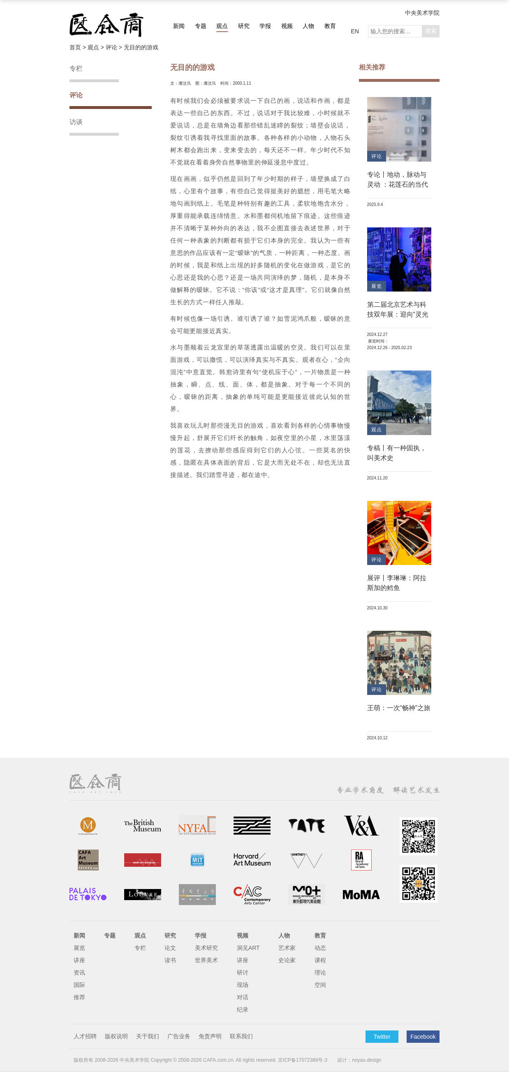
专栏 (76, 68)
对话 (242, 997)
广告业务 (178, 1036)
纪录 (242, 1009)
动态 (320, 948)
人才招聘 (85, 1036)
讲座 (79, 960)
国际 (79, 985)
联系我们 (241, 1036)
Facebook (422, 1036)
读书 (170, 960)
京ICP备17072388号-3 (302, 1060)
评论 (76, 95)
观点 (222, 26)
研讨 (242, 972)
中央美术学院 (422, 12)
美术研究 (206, 948)
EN (355, 31)
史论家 (287, 960)
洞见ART (248, 948)
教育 (330, 26)
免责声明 (210, 1036)
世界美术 (206, 960)
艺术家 (287, 948)
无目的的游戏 (141, 47)
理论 (320, 972)
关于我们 (147, 1036)
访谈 (76, 121)
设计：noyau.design (359, 1060)
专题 (200, 26)
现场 (242, 985)
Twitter (381, 1036)
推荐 (79, 997)
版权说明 (116, 1036)
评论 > (115, 47)
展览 (79, 948)
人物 (308, 26)
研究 (244, 26)
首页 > (78, 47)
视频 (287, 26)
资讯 (79, 972)
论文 (170, 948)
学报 (265, 26)
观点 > (97, 47)
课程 (320, 960)
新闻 (179, 26)
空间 (320, 985)
